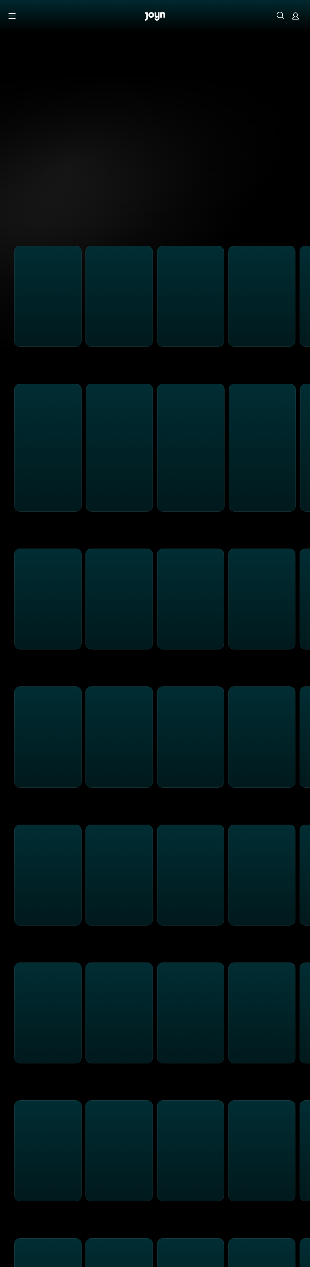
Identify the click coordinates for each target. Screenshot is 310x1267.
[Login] (295, 16)
